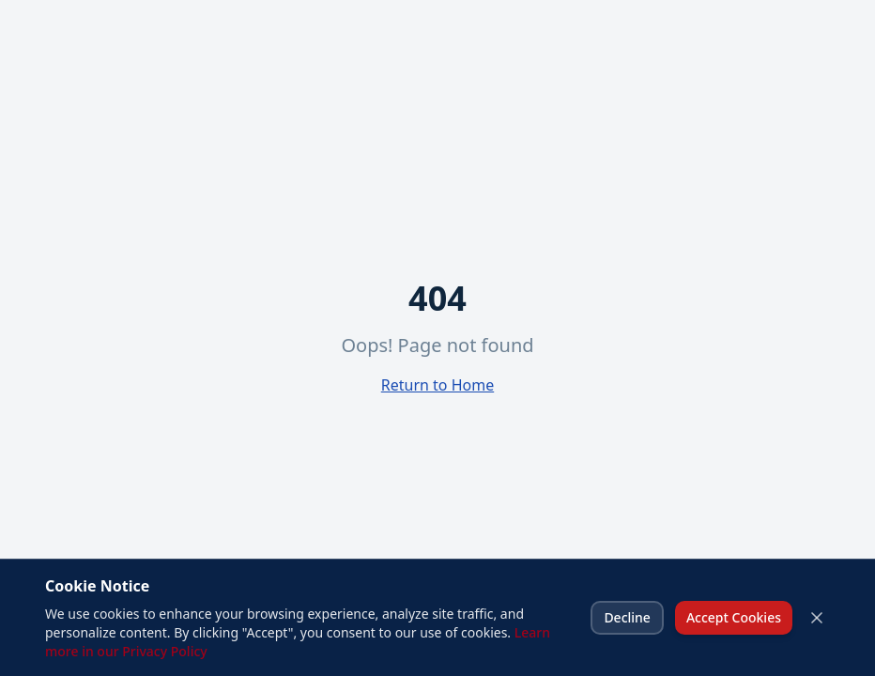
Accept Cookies (733, 617)
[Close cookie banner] (817, 618)
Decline (627, 617)
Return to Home (437, 385)
